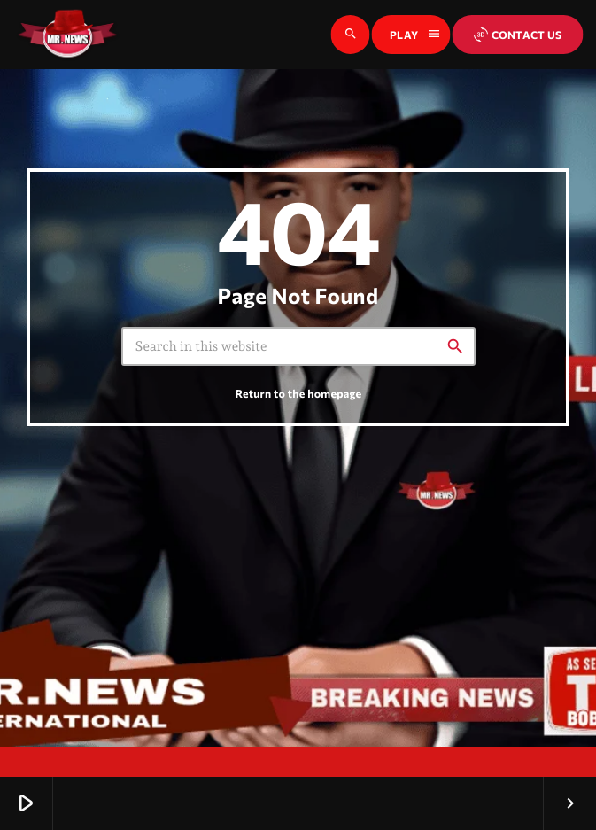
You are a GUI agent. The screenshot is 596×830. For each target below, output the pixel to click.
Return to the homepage (299, 393)
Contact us (517, 34)
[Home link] (67, 35)
